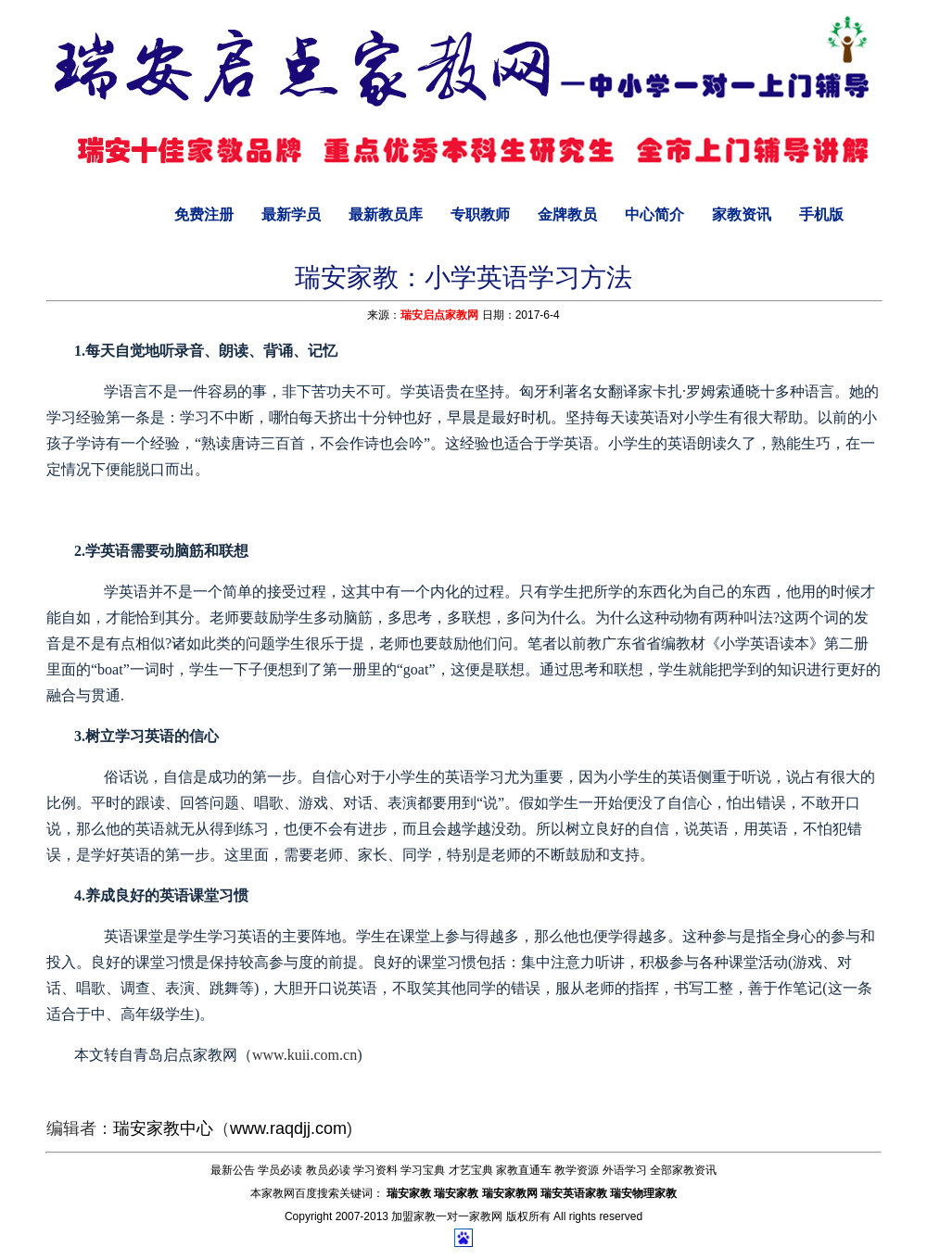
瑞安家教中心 (163, 1128)
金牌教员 (567, 214)
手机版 (821, 214)
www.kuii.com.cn (304, 1055)
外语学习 (625, 1170)
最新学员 (291, 214)
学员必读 (280, 1170)
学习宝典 (422, 1170)
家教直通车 (524, 1170)
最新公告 (232, 1170)
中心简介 (654, 214)
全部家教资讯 (683, 1170)
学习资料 (375, 1170)
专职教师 (480, 214)
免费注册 (204, 214)
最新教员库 (386, 214)
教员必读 (328, 1170)
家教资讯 (741, 214)
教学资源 (576, 1170)
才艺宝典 (471, 1170)
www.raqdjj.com (288, 1128)
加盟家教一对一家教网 (446, 1216)
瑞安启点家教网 (439, 315)
